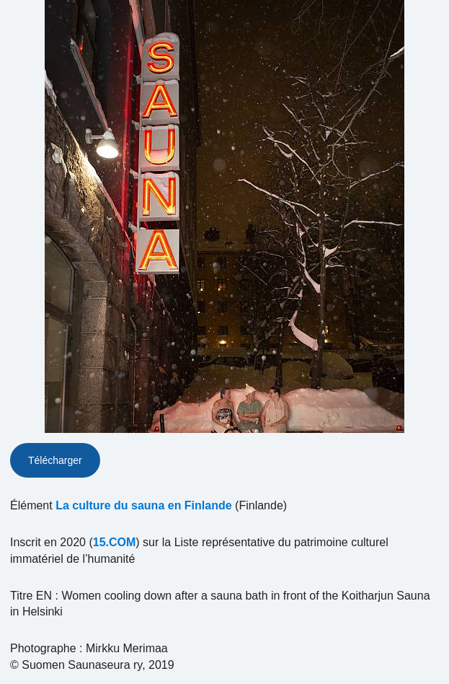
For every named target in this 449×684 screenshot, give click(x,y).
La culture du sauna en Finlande (143, 505)
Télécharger (55, 460)
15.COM (114, 542)
